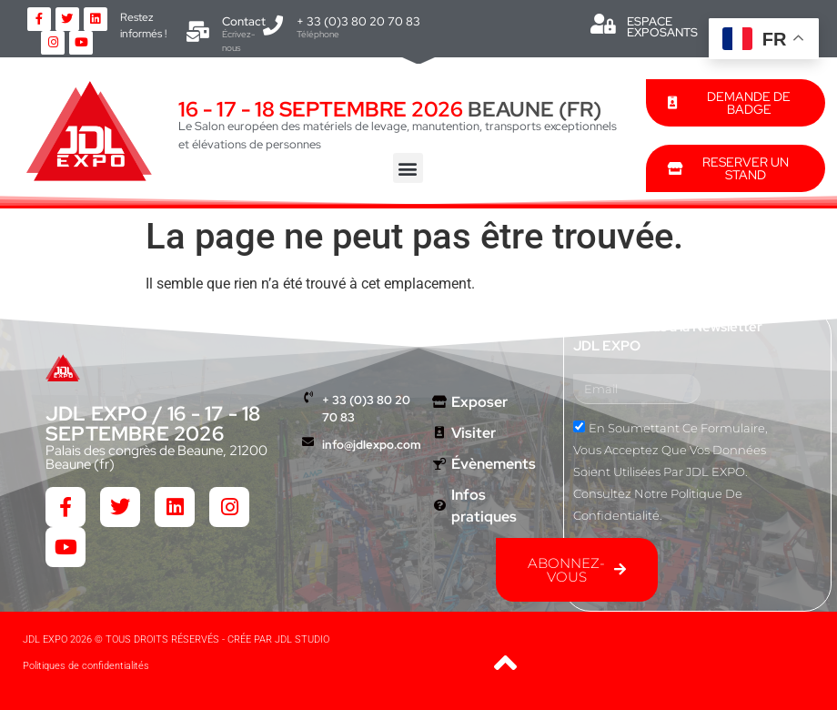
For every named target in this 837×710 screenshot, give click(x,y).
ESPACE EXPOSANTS (662, 27)
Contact (244, 21)
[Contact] (198, 32)
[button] (408, 168)
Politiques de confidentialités (86, 666)
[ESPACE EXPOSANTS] (603, 24)
